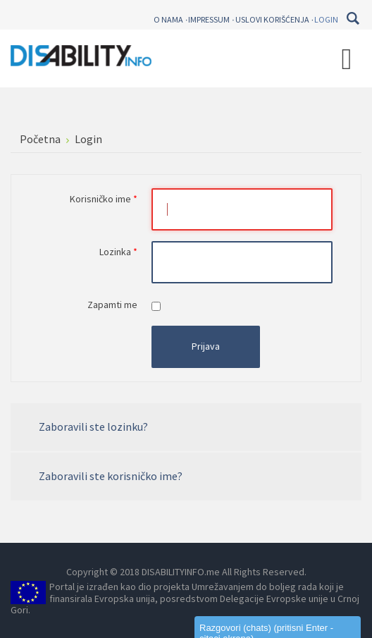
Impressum (209, 19)
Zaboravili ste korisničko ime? (110, 476)
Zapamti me (112, 304)
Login (326, 19)
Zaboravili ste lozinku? (93, 426)
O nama (168, 19)
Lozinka (118, 251)
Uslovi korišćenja (272, 19)
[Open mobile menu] (346, 58)
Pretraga (352, 18)
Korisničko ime (103, 198)
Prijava (206, 346)
